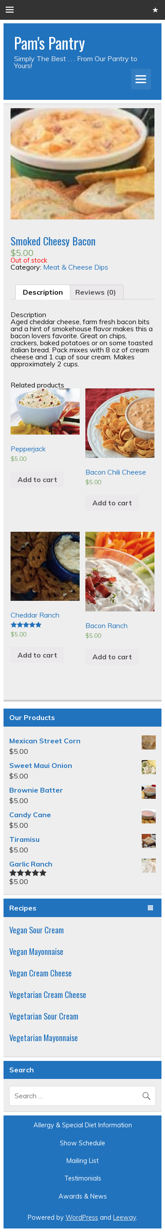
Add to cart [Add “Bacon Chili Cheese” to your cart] (112, 502)
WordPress (82, 1217)
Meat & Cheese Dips (75, 267)
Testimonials (82, 1178)
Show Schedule (82, 1143)
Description (43, 292)
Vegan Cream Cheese (40, 973)
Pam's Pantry (49, 42)
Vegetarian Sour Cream (43, 1016)
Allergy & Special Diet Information (82, 1125)
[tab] (42, 292)
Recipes (23, 907)
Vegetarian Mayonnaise (43, 1037)
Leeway (124, 1217)
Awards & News (83, 1196)
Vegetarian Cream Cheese (47, 994)
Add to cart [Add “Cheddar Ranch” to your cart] (37, 655)
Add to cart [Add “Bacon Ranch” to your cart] (112, 656)
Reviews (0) (95, 292)
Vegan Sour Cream (36, 930)
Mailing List (82, 1161)
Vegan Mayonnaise (36, 951)
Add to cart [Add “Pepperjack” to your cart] (37, 479)
